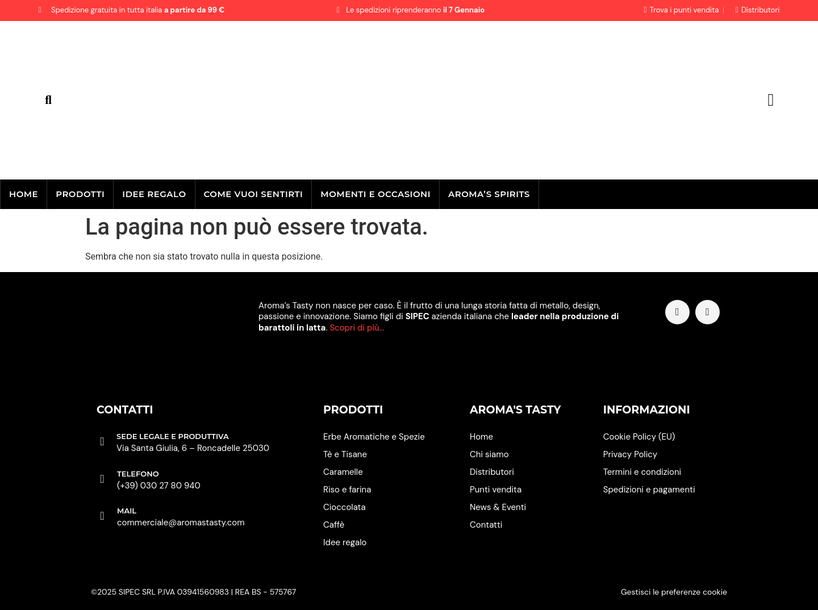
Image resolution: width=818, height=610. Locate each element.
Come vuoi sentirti (253, 194)
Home (23, 194)
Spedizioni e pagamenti (649, 489)
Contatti (486, 524)
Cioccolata (344, 507)
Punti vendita (495, 489)
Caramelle (343, 472)
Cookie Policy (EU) (639, 436)
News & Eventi (498, 507)
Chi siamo (489, 454)
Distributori (492, 472)
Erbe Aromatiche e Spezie (374, 436)
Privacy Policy (630, 454)
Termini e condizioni (642, 472)
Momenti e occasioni (375, 194)
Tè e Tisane (345, 454)
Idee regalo (154, 194)
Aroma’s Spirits (489, 194)
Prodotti (80, 194)
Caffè (333, 524)
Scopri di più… (356, 327)
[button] (49, 100)
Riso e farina (347, 489)
